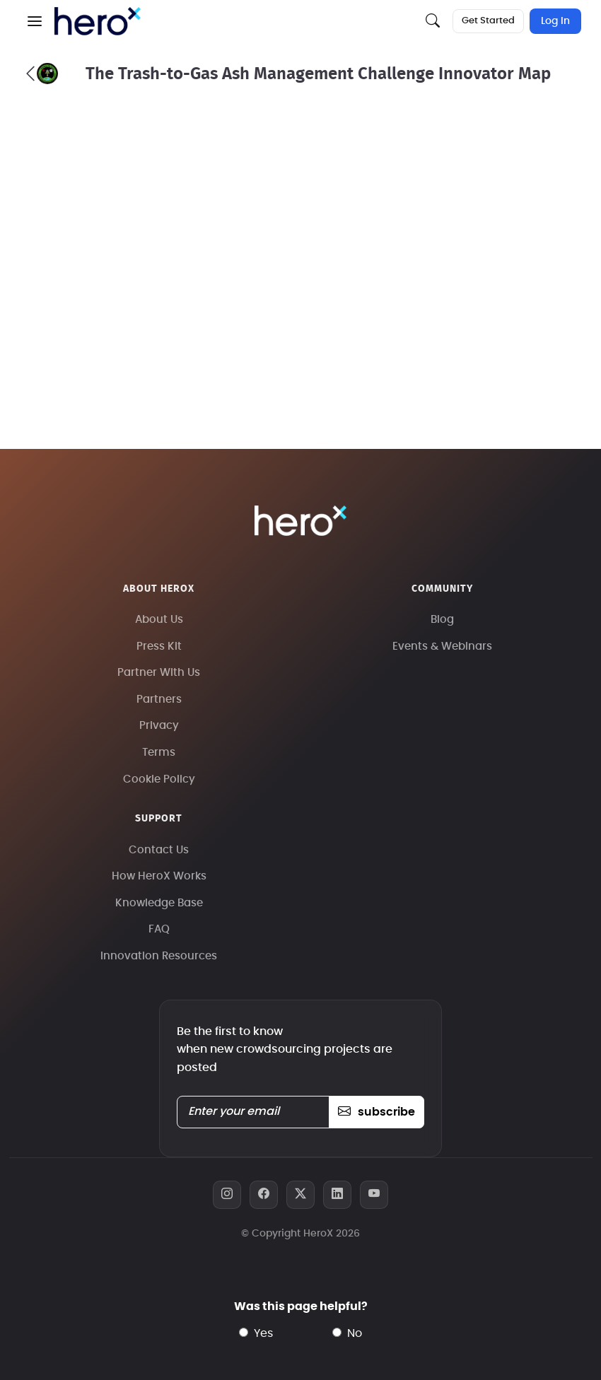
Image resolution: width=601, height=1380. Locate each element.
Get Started (488, 20)
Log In (555, 21)
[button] (35, 21)
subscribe (376, 1112)
